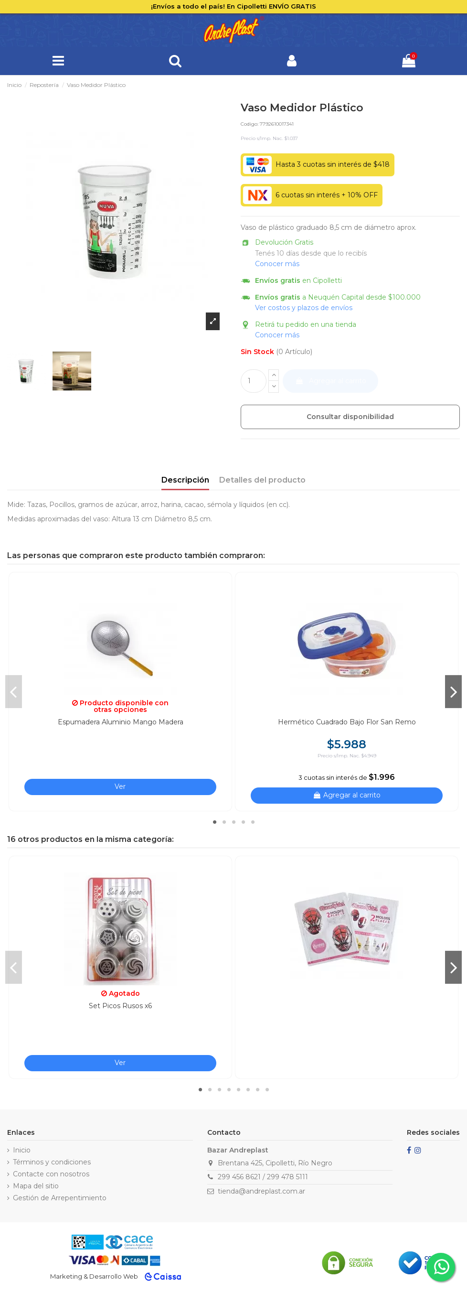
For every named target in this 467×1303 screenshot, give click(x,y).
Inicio (22, 1150)
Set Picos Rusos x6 (120, 1005)
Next (453, 691)
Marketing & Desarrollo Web (94, 1276)
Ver (120, 786)
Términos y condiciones (52, 1162)
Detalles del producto (262, 480)
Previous (13, 691)
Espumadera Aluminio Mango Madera (120, 722)
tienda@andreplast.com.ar (261, 1191)
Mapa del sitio (36, 1186)
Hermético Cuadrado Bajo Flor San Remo (347, 722)
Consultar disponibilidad (350, 416)
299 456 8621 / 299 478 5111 (263, 1177)
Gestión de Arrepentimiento (59, 1198)
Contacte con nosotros (51, 1174)
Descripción (185, 480)
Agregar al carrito (330, 381)
